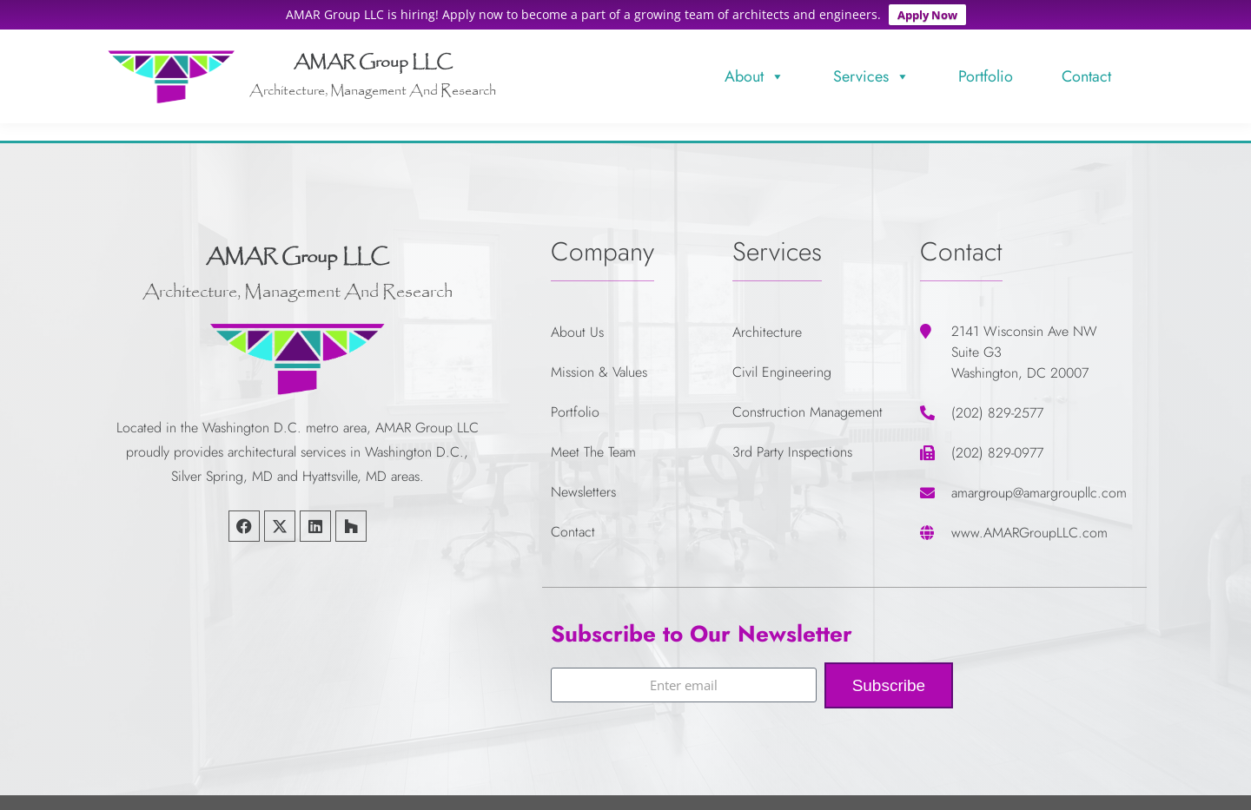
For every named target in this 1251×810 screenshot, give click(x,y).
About (754, 69)
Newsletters (583, 485)
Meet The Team (593, 445)
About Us (577, 325)
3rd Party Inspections (792, 445)
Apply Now (927, 15)
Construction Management (807, 405)
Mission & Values (599, 365)
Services (871, 69)
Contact (1086, 69)
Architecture (767, 325)
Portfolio (985, 69)
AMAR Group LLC (373, 56)
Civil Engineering (781, 365)
